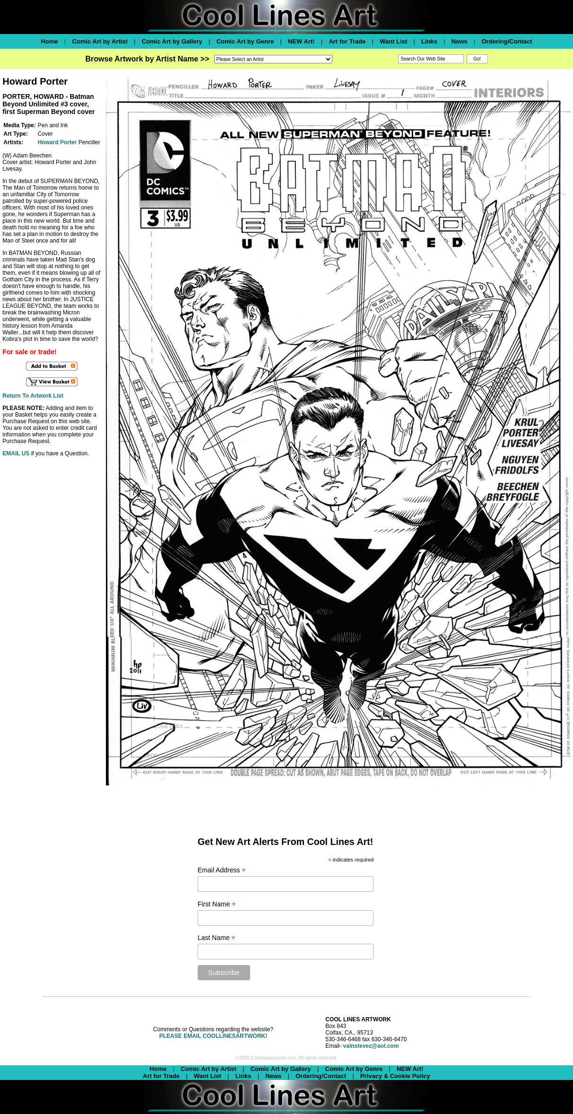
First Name (217, 904)
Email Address (222, 870)
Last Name (216, 937)
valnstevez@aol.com (371, 1046)
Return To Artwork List (32, 395)
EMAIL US (15, 453)
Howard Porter (57, 142)
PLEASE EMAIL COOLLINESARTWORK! (213, 1036)
